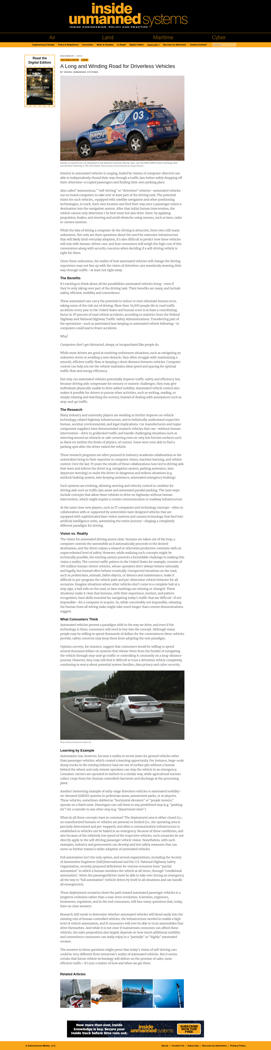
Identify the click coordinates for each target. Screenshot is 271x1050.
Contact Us (178, 1045)
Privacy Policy (238, 1045)
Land (107, 37)
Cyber (219, 37)
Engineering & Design (43, 44)
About (164, 1045)
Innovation (87, 44)
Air (52, 37)
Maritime (163, 37)
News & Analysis (105, 44)
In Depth (121, 44)
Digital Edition (136, 44)
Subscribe (152, 45)
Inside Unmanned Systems (81, 72)
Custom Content (198, 44)
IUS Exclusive (69, 60)
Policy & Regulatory (68, 44)
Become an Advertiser (174, 44)
